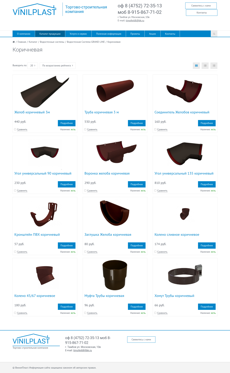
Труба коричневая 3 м (101, 112)
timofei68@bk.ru (135, 20)
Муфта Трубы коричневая (104, 295)
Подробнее (67, 123)
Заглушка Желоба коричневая (107, 234)
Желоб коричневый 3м (32, 112)
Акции (152, 33)
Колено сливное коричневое (177, 234)
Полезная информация (108, 33)
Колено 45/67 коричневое (34, 295)
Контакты (202, 12)
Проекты (135, 33)
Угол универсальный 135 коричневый (184, 173)
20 (32, 65)
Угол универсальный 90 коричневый (42, 173)
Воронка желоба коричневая (107, 173)
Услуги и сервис (78, 33)
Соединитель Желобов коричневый (182, 112)
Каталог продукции (50, 33)
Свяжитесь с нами (201, 5)
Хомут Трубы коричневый (174, 295)
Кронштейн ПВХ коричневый (37, 234)
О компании (23, 33)
